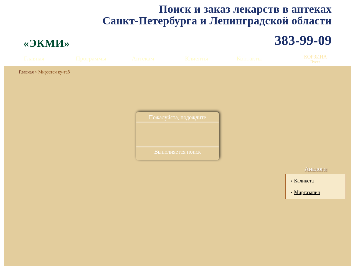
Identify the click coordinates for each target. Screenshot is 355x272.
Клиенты (196, 58)
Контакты (249, 58)
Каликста (304, 181)
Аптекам (143, 58)
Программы (91, 58)
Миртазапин (307, 192)
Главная (34, 58)
